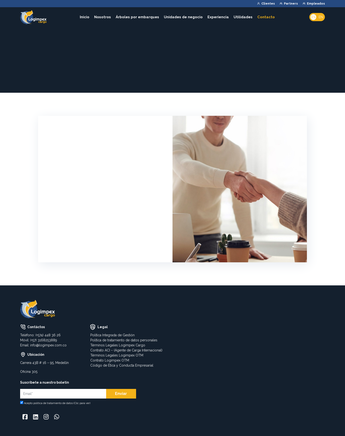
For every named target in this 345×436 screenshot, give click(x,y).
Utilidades (243, 17)
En (321, 17)
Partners (291, 3)
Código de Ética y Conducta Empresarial (121, 365)
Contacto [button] (266, 17)
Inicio (84, 17)
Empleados (316, 3)
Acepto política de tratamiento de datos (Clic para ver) (57, 403)
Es (313, 17)
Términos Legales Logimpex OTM (116, 355)
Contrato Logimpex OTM (109, 360)
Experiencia (218, 17)
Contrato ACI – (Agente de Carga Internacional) (126, 350)
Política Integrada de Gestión (112, 335)
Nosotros (102, 17)
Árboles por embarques (137, 17)
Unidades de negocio (183, 17)
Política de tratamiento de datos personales (123, 340)
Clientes (268, 3)
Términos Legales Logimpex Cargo (117, 345)
